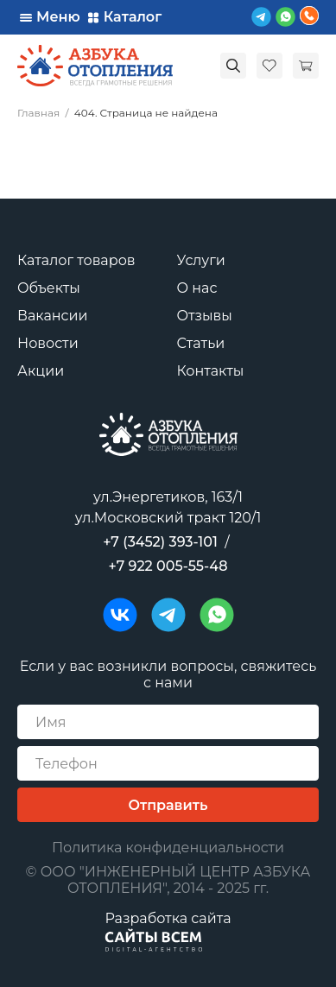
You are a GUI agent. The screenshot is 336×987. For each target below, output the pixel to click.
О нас (197, 288)
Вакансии (52, 315)
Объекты (48, 288)
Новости (48, 343)
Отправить (168, 805)
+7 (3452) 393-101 (160, 542)
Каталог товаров (76, 260)
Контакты (210, 371)
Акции (40, 371)
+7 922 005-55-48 (168, 566)
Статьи (201, 343)
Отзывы (204, 315)
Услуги (201, 260)
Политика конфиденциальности (168, 847)
